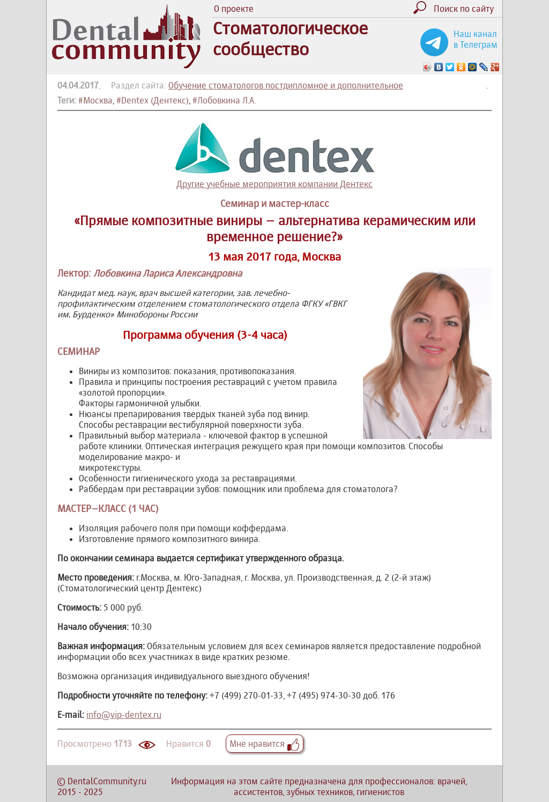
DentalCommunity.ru (107, 781)
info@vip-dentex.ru (123, 714)
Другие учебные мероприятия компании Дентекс (274, 154)
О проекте (234, 8)
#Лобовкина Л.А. (224, 100)
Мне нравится (264, 743)
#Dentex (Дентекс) (152, 100)
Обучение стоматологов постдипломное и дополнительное (285, 85)
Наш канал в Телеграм (476, 39)
